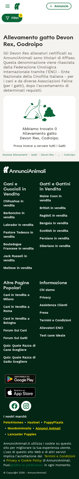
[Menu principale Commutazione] (7, 6)
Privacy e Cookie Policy (23, 460)
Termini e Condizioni (55, 320)
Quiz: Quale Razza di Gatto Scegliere (19, 360)
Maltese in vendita (17, 268)
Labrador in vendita (18, 225)
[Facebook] (14, 406)
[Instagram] (26, 406)
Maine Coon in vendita (51, 198)
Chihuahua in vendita (13, 203)
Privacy (45, 297)
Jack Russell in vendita (15, 258)
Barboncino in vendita (13, 215)
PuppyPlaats (53, 422)
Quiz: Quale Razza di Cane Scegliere (19, 348)
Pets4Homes (13, 422)
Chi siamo (47, 290)
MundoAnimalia (19, 428)
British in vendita (53, 208)
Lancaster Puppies (22, 434)
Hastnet (33, 422)
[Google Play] (20, 379)
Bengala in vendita (54, 223)
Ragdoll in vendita (53, 215)
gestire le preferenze (26, 465)
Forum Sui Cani (15, 330)
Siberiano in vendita (55, 246)
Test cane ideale (52, 335)
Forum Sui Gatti (15, 338)
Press (44, 313)
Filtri (13, 17)
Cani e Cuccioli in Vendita (14, 189)
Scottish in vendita (54, 231)
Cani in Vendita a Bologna (16, 321)
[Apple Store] (20, 392)
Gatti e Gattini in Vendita (55, 186)
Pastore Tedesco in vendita (18, 235)
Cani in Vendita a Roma (16, 309)
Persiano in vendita (54, 238)
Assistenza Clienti (53, 305)
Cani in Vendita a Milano (16, 297)
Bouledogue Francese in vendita (18, 246)
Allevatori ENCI (51, 328)
